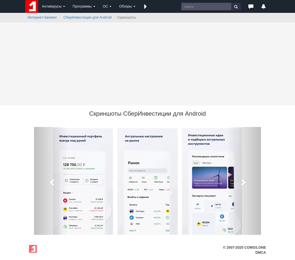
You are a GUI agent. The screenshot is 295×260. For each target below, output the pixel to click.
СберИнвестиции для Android (87, 17)
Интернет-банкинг (42, 17)
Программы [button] (84, 6)
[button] (145, 6)
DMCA (260, 252)
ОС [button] (107, 6)
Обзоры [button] (127, 6)
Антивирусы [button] (53, 6)
